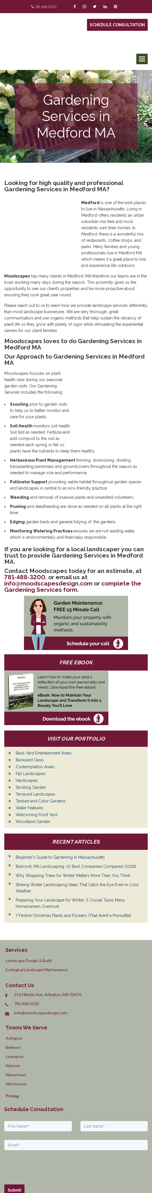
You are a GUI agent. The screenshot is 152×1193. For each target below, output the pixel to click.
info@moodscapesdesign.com (48, 542)
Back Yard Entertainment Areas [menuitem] (44, 712)
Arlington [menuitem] (14, 996)
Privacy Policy (120, 1167)
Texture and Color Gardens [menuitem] (41, 760)
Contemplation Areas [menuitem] (35, 725)
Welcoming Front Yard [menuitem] (36, 773)
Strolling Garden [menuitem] (31, 746)
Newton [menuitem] (13, 1024)
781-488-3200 (24, 535)
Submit (14, 1148)
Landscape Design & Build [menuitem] (29, 919)
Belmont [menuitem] (13, 1005)
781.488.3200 (45, 7)
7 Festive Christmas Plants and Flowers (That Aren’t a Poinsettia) (73, 874)
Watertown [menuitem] (16, 1033)
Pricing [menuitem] (12, 1054)
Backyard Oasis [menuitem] (30, 719)
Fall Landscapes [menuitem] (30, 732)
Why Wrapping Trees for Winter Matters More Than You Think (73, 834)
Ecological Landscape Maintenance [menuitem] (37, 928)
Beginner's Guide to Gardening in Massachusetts (60, 816)
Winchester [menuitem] (16, 1042)
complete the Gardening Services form (72, 545)
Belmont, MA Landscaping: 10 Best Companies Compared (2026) (76, 825)
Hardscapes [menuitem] (27, 739)
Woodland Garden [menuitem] (33, 780)
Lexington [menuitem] (15, 1015)
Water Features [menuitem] (29, 766)
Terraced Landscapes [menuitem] (35, 753)
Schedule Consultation (117, 25)
